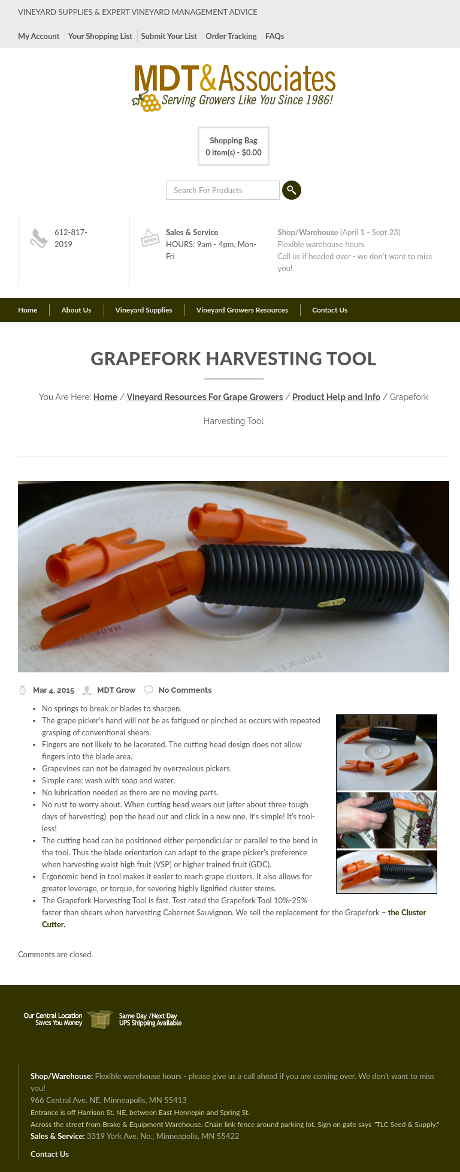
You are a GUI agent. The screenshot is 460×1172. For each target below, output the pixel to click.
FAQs (274, 36)
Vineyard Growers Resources (242, 309)
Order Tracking (230, 36)
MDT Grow (116, 690)
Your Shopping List (100, 36)
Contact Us (329, 309)
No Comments (185, 690)
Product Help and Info (336, 397)
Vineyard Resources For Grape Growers (205, 397)
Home (27, 309)
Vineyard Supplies (144, 309)
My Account (38, 36)
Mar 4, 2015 (53, 690)
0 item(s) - (233, 145)
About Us (76, 309)
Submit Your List (168, 36)
